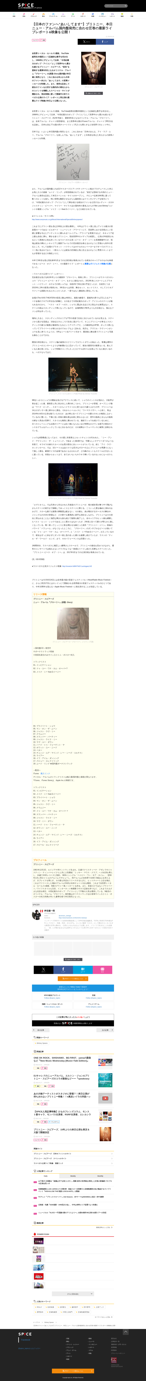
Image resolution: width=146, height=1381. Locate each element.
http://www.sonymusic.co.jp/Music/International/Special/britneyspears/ (57, 219)
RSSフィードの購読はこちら (74, 979)
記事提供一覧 (115, 1341)
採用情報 (114, 1347)
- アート (68, 1353)
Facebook (25, 1340)
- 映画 (67, 1359)
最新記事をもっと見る (104, 1227)
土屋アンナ (99, 1307)
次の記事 (107, 1030)
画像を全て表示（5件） (93, 93)
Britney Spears (41, 1043)
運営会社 (114, 1338)
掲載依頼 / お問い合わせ (118, 1344)
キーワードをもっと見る (103, 1317)
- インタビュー (92, 1344)
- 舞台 (67, 1341)
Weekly (73, 1176)
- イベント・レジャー (72, 1344)
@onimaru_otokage (65, 916)
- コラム (90, 1350)
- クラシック (69, 1347)
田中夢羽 (86, 1307)
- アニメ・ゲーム (71, 1350)
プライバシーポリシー (118, 1353)
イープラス (36, 1322)
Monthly (100, 1176)
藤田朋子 (74, 1307)
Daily (45, 1176)
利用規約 (114, 1350)
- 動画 (90, 1338)
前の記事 (38, 1030)
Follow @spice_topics (52, 998)
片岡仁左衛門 (66, 1312)
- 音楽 (67, 1338)
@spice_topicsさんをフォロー (29, 1348)
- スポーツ (69, 1356)
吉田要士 (62, 1307)
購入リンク (45, 774)
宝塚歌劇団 (52, 1312)
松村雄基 (50, 1307)
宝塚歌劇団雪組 (82, 1312)
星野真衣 (39, 1312)
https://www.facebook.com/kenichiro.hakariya (73, 918)
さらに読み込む (79, 1294)
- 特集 (90, 1353)
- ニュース (91, 1341)
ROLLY (38, 1307)
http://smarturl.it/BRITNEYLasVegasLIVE (77, 566)
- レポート (91, 1347)
